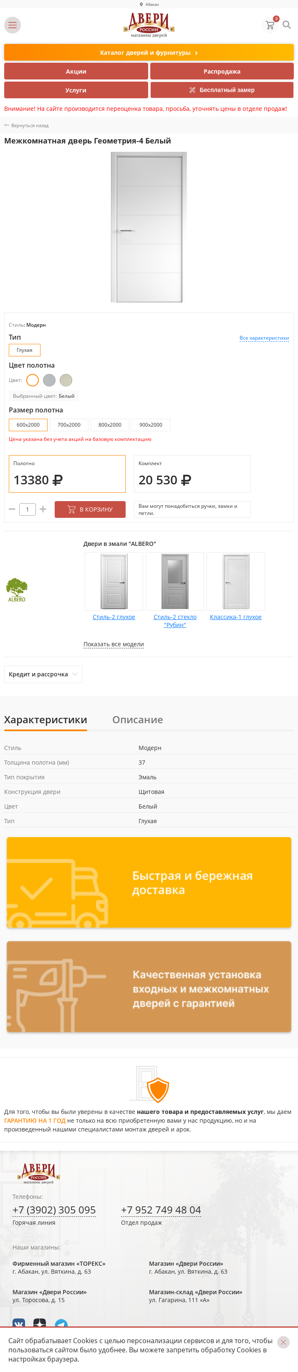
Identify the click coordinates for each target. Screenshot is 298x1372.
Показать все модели (113, 644)
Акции (76, 71)
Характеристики (45, 719)
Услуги (76, 90)
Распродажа (222, 71)
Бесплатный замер (222, 90)
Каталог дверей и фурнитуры (149, 53)
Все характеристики (264, 337)
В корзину (90, 509)
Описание (137, 719)
